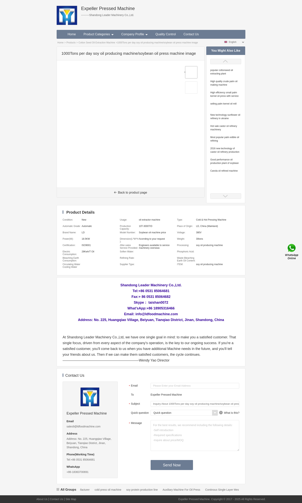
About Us (42, 499)
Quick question (140, 412)
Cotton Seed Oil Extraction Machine (96, 42)
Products (71, 42)
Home (72, 34)
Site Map (70, 499)
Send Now (172, 465)
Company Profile (134, 34)
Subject (134, 404)
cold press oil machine (113, 489)
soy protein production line (147, 489)
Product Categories (99, 34)
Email (133, 386)
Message (135, 423)
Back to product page (130, 192)
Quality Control (165, 34)
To (132, 394)
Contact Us (191, 34)
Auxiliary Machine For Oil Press (187, 489)
